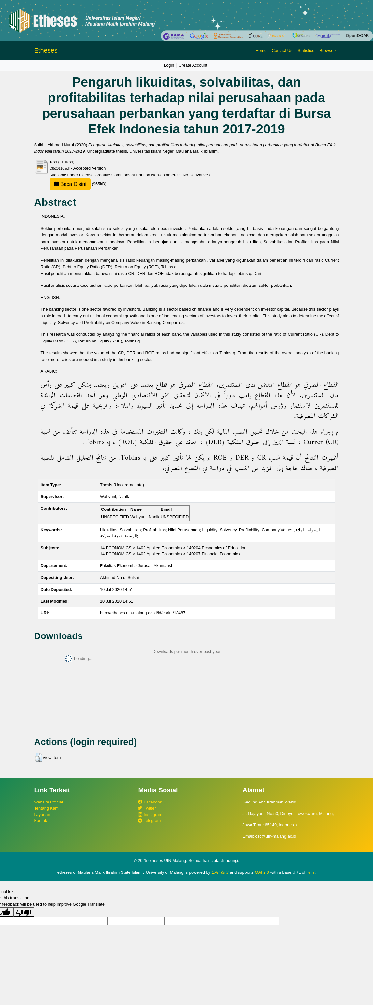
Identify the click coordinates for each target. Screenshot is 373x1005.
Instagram (150, 814)
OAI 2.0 (262, 872)
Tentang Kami (47, 808)
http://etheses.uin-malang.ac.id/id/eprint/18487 (143, 612)
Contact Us (282, 50)
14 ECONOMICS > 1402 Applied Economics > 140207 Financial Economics (170, 553)
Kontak (40, 820)
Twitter (147, 808)
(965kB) (78, 183)
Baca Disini (70, 184)
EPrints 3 (220, 872)
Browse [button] (327, 50)
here (311, 872)
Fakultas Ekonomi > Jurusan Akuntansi (136, 565)
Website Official (48, 802)
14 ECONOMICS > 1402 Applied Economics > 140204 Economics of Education (173, 547)
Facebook (150, 802)
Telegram (149, 820)
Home (260, 50)
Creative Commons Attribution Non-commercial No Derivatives (152, 175)
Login (169, 65)
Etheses (46, 50)
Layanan (42, 814)
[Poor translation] (23, 912)
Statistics (305, 50)
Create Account (193, 65)
